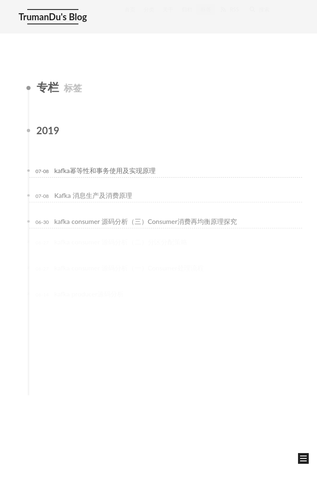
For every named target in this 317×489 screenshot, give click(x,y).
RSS (229, 15)
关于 (168, 15)
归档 (187, 15)
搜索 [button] (259, 15)
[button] (303, 458)
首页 (130, 15)
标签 (206, 15)
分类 (149, 15)
